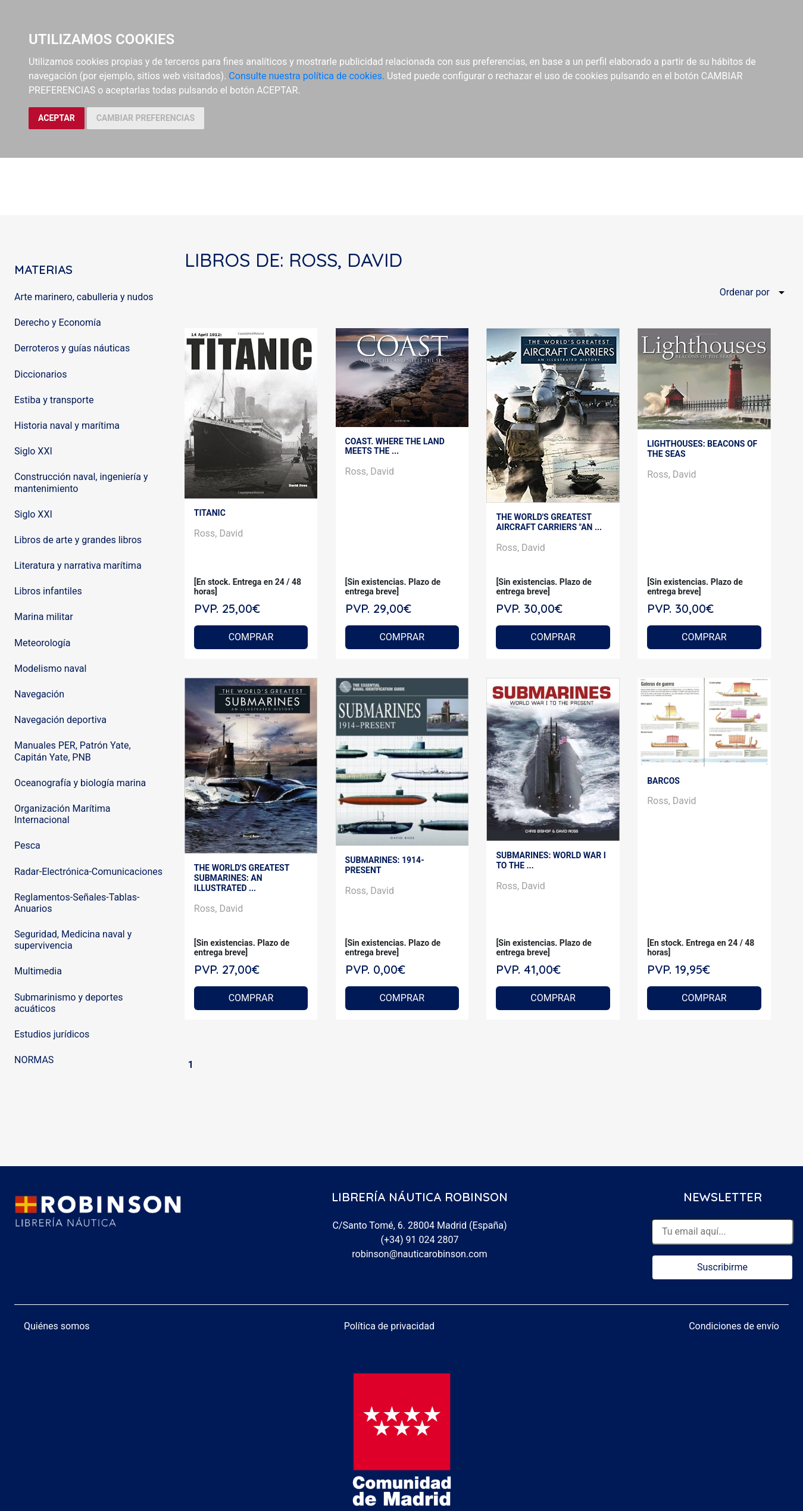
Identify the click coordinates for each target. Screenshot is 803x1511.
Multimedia (38, 971)
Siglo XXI (33, 451)
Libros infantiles (48, 591)
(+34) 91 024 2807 (420, 1239)
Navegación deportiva (60, 719)
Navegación (39, 694)
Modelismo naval (50, 668)
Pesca (27, 845)
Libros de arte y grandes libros (78, 540)
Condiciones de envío (734, 1326)
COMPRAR (251, 637)
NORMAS (34, 1060)
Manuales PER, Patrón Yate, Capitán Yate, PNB (72, 751)
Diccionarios (40, 374)
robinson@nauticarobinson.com (419, 1254)
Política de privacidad (389, 1326)
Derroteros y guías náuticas (72, 348)
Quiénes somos (57, 1326)
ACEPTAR (56, 118)
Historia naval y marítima (67, 425)
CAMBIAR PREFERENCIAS (145, 118)
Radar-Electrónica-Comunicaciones (88, 871)
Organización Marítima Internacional (62, 814)
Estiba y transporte (53, 400)
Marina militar (43, 616)
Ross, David (218, 533)
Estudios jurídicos (51, 1034)
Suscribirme (722, 1267)
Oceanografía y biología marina (80, 783)
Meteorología (42, 643)
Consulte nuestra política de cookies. (307, 76)
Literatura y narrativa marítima (78, 565)
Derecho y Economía (57, 322)
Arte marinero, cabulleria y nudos (84, 297)
